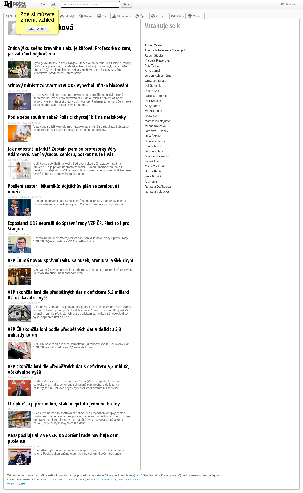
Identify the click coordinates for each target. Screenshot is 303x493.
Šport (141, 16)
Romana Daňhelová (158, 186)
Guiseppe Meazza (157, 80)
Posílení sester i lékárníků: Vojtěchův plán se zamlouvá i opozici (64, 188)
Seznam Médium (31, 122)
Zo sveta (159, 16)
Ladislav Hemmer (156, 95)
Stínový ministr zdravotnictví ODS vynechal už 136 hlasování (68, 85)
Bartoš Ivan (152, 161)
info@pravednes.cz (105, 479)
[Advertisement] (220, 224)
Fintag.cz (26, 234)
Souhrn (12, 16)
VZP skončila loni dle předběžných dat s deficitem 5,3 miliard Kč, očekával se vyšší (68, 294)
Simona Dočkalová (157, 156)
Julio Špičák (153, 136)
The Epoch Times (30, 303)
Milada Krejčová (155, 126)
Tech (102, 16)
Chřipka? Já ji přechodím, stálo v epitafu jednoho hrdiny (64, 403)
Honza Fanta (153, 171)
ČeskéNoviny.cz (30, 377)
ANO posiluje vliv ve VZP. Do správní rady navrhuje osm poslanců (63, 438)
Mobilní (11, 483)
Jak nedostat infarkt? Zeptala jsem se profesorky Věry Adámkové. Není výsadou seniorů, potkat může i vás (62, 151)
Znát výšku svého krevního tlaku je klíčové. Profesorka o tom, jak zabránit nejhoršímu (70, 51)
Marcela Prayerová (157, 60)
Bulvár (177, 16)
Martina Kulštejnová (158, 121)
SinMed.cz (21, 90)
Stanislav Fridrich (156, 141)
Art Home (151, 181)
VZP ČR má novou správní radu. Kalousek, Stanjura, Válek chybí (70, 260)
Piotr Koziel (152, 90)
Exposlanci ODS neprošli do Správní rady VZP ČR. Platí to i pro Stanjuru (68, 226)
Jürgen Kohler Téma (158, 75)
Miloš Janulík (153, 111)
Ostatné (195, 16)
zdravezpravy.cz (30, 265)
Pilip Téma (152, 65)
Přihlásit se (288, 4)
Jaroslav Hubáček (156, 131)
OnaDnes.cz (22, 59)
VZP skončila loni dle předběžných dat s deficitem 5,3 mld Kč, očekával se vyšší (68, 369)
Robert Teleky (154, 45)
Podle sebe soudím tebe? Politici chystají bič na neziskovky (67, 116)
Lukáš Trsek (153, 85)
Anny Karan (152, 106)
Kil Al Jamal (152, 70)
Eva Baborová (154, 146)
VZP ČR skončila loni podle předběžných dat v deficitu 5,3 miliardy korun (64, 332)
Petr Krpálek (153, 101)
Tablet (21, 483)
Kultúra (86, 16)
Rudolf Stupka (154, 55)
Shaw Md (151, 116)
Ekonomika (122, 16)
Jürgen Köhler (154, 151)
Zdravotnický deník (30, 197)
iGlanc (24, 159)
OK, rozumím (37, 28)
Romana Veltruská (157, 191)
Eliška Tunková (155, 166)
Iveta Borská (153, 176)
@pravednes (133, 479)
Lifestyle (68, 16)
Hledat (126, 4)
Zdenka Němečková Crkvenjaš (165, 50)
